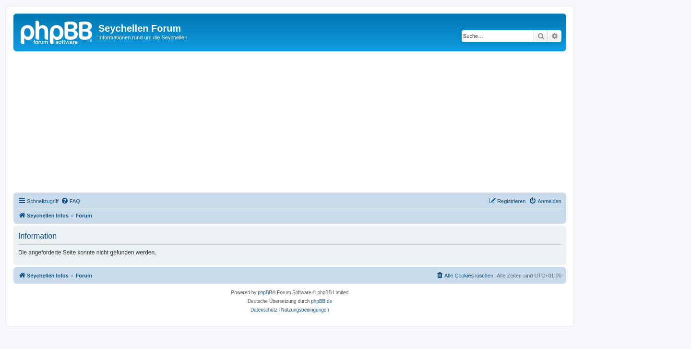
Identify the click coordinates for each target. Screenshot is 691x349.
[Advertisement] (301, 123)
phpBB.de (321, 301)
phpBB (265, 292)
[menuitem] (70, 201)
